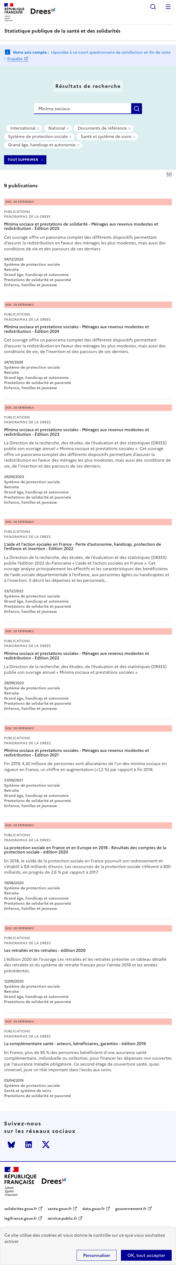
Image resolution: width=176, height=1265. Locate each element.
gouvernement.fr (131, 1209)
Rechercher (153, 6)
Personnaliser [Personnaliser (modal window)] (96, 1255)
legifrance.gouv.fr (20, 1218)
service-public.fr (62, 1218)
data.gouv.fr (93, 1209)
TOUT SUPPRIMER (23, 159)
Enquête (15, 59)
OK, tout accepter (146, 1255)
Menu (168, 6)
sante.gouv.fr (60, 1209)
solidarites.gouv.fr (20, 1209)
